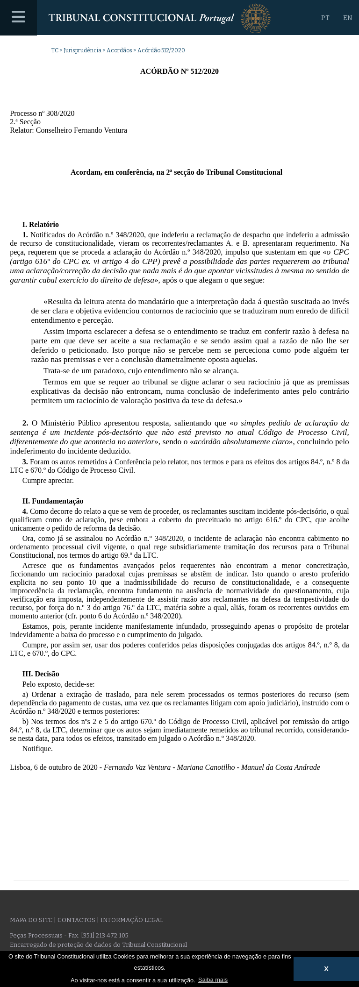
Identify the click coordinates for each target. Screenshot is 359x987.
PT (325, 18)
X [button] (326, 969)
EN (347, 18)
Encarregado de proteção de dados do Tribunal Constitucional (98, 944)
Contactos (76, 919)
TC (54, 50)
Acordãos (119, 50)
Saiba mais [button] (213, 979)
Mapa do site (31, 919)
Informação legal (132, 919)
